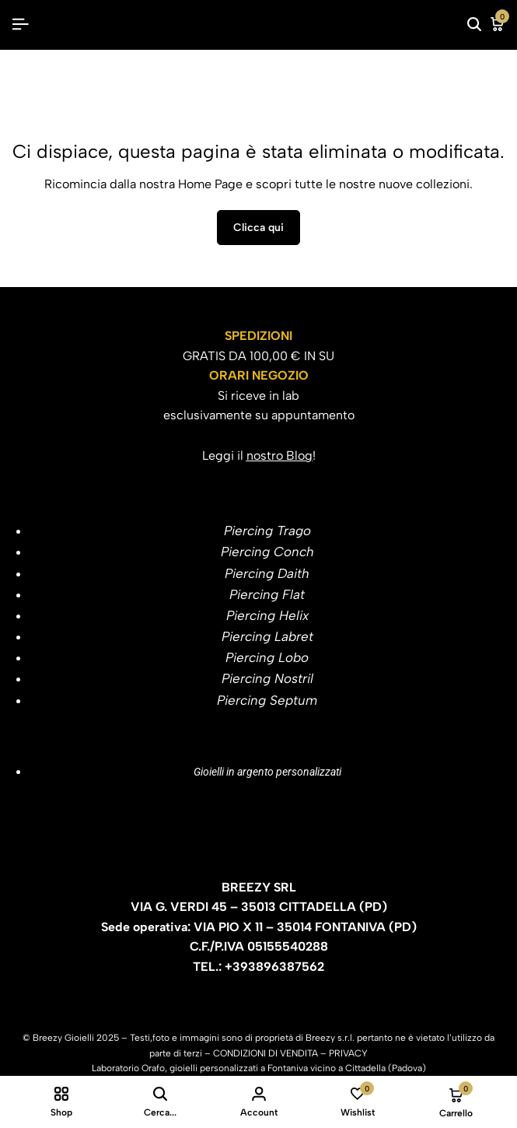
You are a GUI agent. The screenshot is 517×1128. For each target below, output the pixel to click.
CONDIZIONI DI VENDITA (265, 1053)
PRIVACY (348, 1053)
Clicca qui (258, 227)
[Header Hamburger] (20, 24)
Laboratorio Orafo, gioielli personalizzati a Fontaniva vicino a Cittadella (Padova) (259, 1068)
